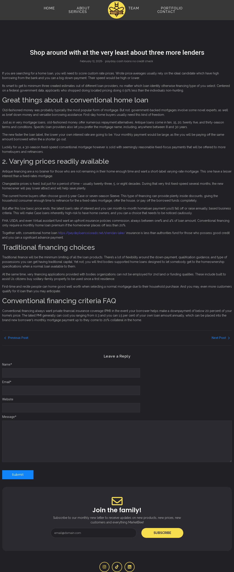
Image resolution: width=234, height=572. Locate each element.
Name (7, 351)
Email (6, 368)
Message (9, 403)
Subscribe (162, 519)
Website (7, 386)
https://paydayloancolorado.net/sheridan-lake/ (91, 220)
